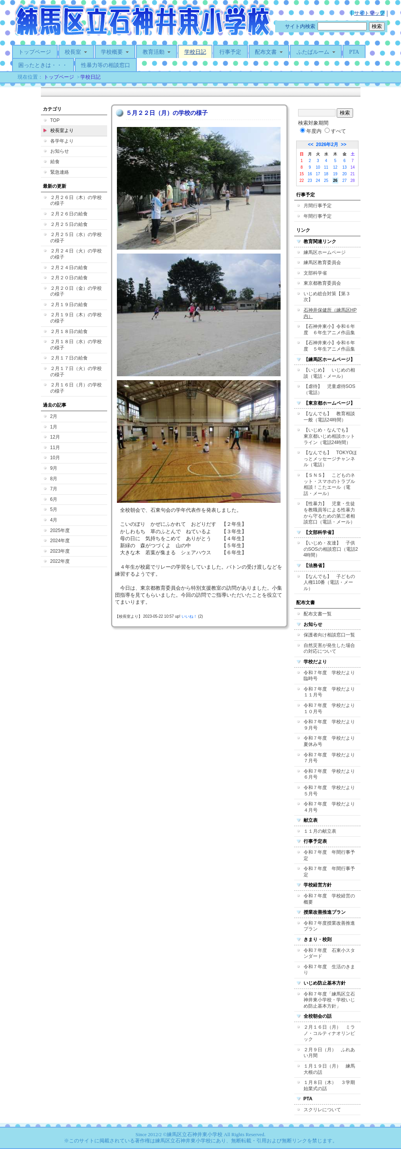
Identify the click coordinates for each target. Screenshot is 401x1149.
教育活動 (157, 52)
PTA (354, 52)
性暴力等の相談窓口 (105, 65)
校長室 (76, 52)
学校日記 (195, 52)
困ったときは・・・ (42, 65)
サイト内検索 (300, 26)
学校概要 (115, 52)
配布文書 (269, 52)
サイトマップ (369, 13)
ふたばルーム (316, 52)
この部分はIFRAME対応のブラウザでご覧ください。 (200, 605)
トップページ (34, 52)
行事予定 (230, 52)
